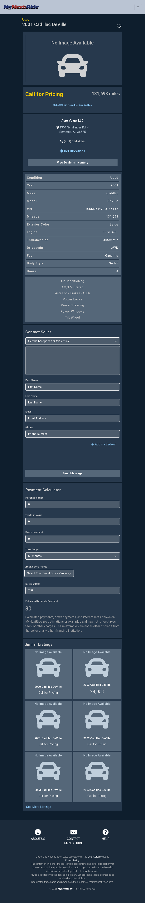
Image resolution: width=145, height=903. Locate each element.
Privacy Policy (72, 860)
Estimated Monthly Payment (41, 601)
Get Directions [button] (72, 151)
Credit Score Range (35, 566)
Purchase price (34, 497)
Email (28, 411)
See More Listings (38, 807)
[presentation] (54, 459)
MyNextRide (65, 888)
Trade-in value (33, 515)
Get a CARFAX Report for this (72, 105)
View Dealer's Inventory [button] (72, 162)
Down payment (34, 532)
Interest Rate (32, 584)
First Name (31, 380)
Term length (32, 549)
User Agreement (96, 856)
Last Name (31, 396)
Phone (29, 427)
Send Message (73, 473)
